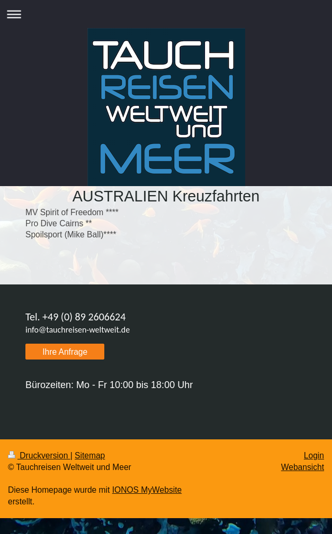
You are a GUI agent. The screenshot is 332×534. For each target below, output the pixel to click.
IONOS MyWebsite (147, 489)
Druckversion (39, 455)
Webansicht (302, 467)
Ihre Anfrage (64, 351)
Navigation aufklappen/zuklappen (166, 14)
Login (314, 455)
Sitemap (90, 455)
